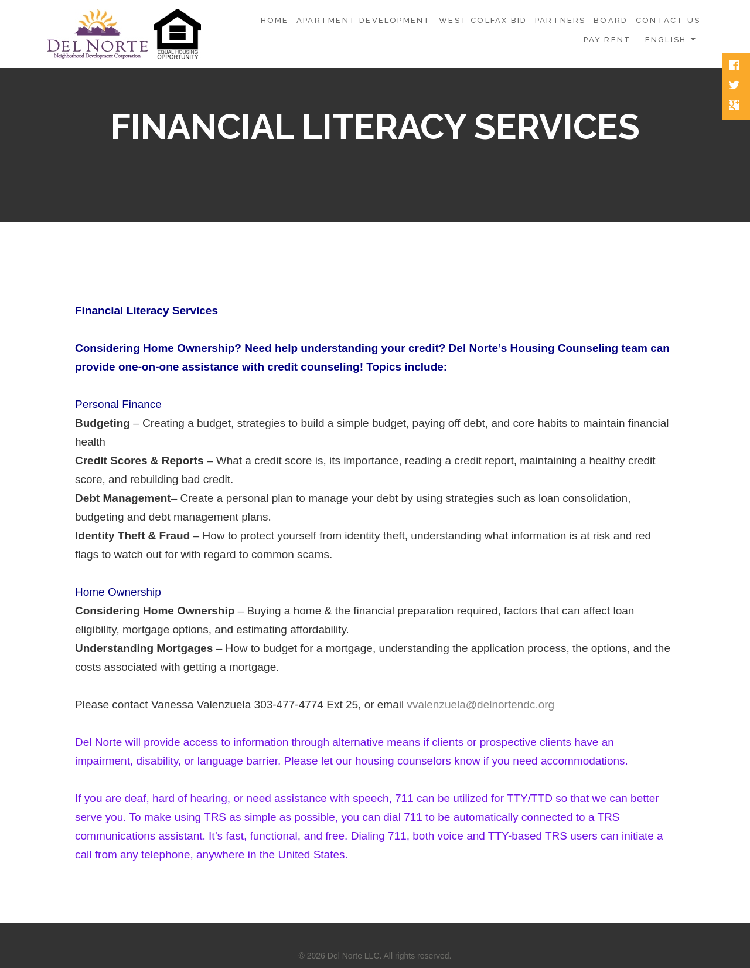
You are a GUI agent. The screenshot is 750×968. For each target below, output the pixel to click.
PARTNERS (560, 20)
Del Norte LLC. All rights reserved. (390, 955)
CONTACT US (668, 20)
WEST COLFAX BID (483, 20)
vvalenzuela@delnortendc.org (480, 704)
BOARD (611, 20)
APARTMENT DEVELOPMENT (363, 20)
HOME (275, 20)
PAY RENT (607, 39)
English (665, 39)
